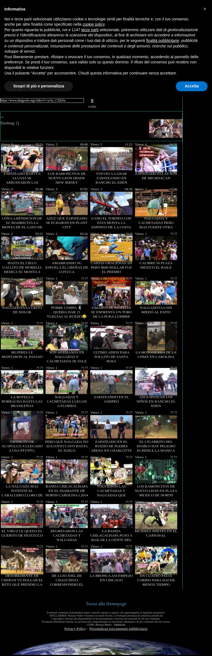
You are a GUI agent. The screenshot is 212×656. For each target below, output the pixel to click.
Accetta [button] (192, 86)
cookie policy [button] (93, 24)
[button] (204, 8)
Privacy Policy (104, 624)
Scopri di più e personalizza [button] (38, 86)
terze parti (90, 30)
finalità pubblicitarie (162, 40)
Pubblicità (119, 624)
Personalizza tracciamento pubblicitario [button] (118, 628)
